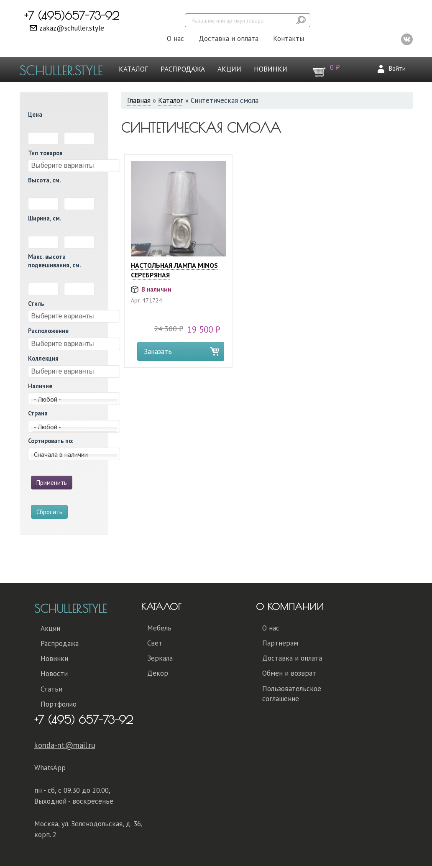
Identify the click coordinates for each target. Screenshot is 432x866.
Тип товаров (45, 153)
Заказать (158, 351)
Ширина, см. (44, 218)
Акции (229, 69)
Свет (154, 643)
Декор (157, 673)
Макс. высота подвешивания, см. (54, 261)
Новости (54, 673)
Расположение (48, 331)
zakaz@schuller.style (71, 28)
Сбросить (49, 512)
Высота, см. (44, 180)
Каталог (133, 69)
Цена (35, 114)
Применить (51, 483)
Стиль (36, 303)
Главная (139, 100)
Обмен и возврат (289, 673)
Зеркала (160, 658)
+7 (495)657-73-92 (71, 15)
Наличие (40, 386)
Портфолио (59, 704)
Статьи (51, 689)
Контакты (288, 38)
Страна (38, 413)
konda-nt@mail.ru (64, 745)
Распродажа (183, 69)
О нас (175, 38)
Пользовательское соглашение (291, 693)
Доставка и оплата (228, 38)
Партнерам (280, 643)
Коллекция (43, 358)
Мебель (159, 628)
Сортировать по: (50, 441)
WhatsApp (50, 767)
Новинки (270, 69)
